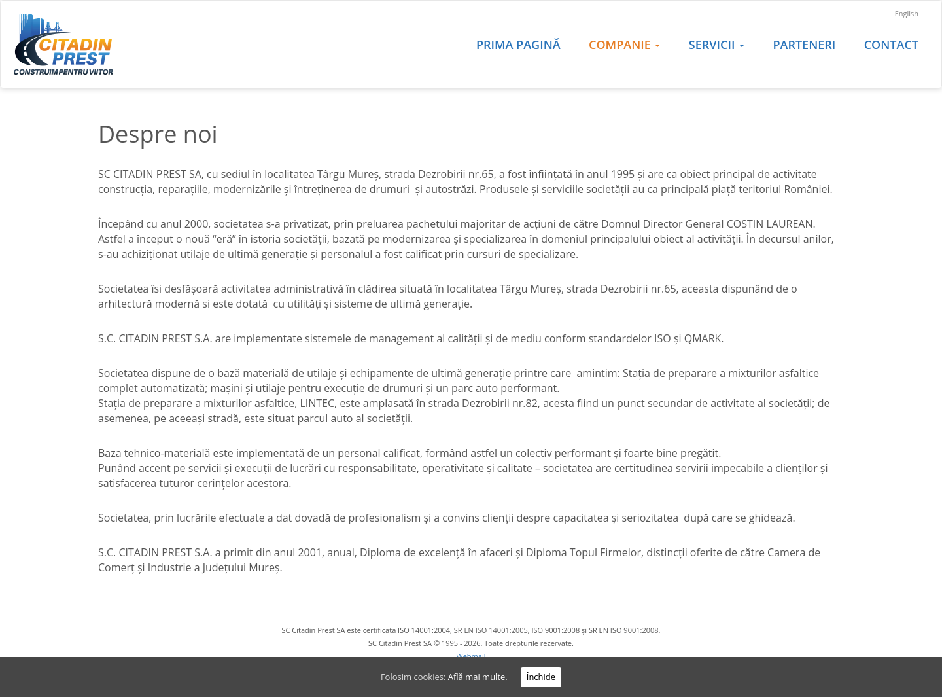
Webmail (471, 656)
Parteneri (804, 44)
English (906, 13)
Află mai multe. (478, 677)
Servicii (716, 44)
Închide (541, 677)
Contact (891, 44)
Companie (624, 44)
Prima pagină (518, 44)
